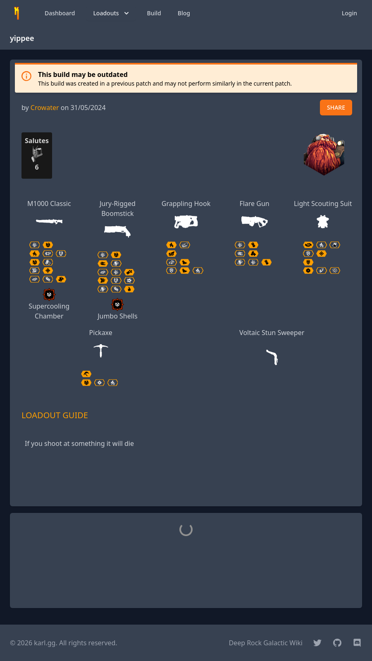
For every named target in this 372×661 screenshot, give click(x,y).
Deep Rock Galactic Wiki (266, 642)
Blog (184, 13)
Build (154, 13)
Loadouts (111, 13)
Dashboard (60, 13)
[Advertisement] (186, 481)
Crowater (45, 107)
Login (349, 13)
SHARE (336, 107)
